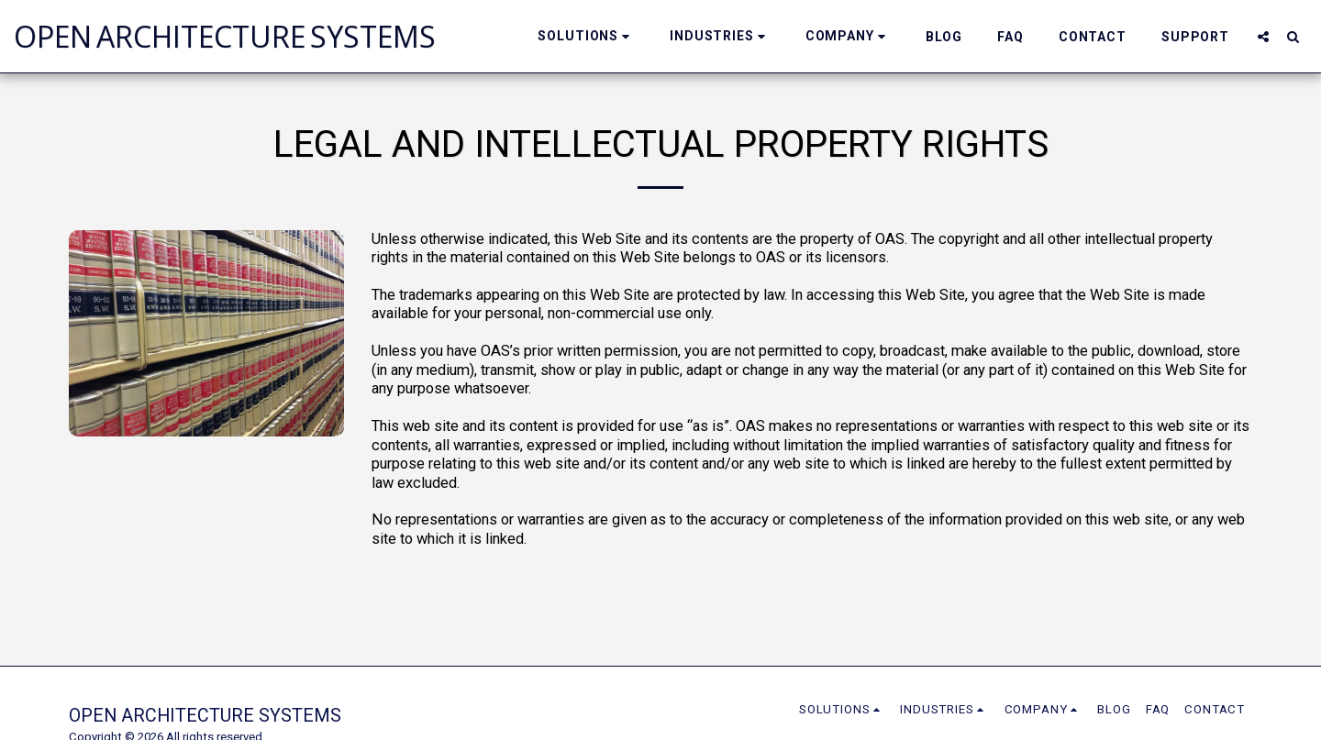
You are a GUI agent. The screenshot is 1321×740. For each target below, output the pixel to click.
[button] (586, 36)
